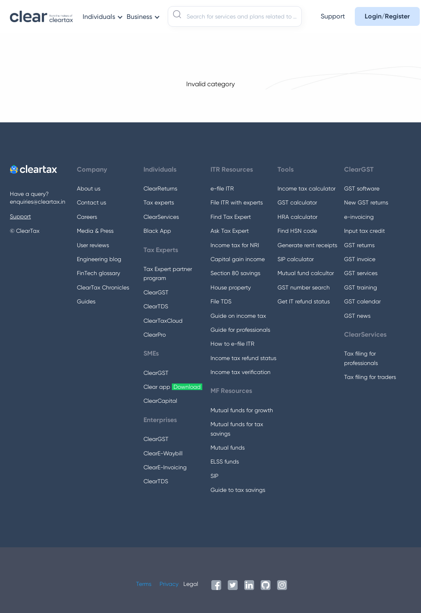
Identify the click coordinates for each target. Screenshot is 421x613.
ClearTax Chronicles (103, 287)
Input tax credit (364, 230)
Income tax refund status (243, 358)
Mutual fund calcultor (306, 273)
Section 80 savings (235, 273)
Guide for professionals (240, 329)
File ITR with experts (236, 202)
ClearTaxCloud (163, 320)
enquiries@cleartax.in (37, 201)
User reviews (93, 245)
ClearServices (161, 217)
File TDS (220, 301)
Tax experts (158, 202)
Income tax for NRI (234, 245)
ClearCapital (160, 400)
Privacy (169, 584)
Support (20, 216)
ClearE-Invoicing (165, 467)
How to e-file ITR (232, 343)
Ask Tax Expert (229, 230)
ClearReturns (160, 188)
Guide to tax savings (237, 490)
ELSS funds (224, 461)
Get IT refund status (304, 301)
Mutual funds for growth (241, 410)
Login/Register (387, 16)
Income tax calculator (306, 188)
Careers (87, 217)
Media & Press (95, 230)
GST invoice (359, 259)
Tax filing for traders (370, 377)
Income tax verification (240, 372)
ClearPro (154, 334)
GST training (360, 287)
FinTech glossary (98, 273)
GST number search (304, 287)
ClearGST (156, 292)
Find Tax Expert (230, 217)
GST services (360, 273)
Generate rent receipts (307, 245)
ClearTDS (155, 306)
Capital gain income (237, 259)
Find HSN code (297, 230)
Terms (143, 584)
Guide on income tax (238, 315)
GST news (357, 315)
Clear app (172, 386)
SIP (214, 476)
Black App (157, 230)
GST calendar (362, 301)
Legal (190, 584)
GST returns (359, 245)
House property (230, 287)
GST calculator (297, 202)
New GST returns (366, 202)
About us (88, 188)
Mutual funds (227, 447)
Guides (86, 301)
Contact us (91, 202)
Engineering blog (99, 259)
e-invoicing (359, 217)
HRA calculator (297, 217)
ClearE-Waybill (163, 453)
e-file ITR (222, 188)
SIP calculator (296, 259)
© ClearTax (24, 230)
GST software (361, 188)
